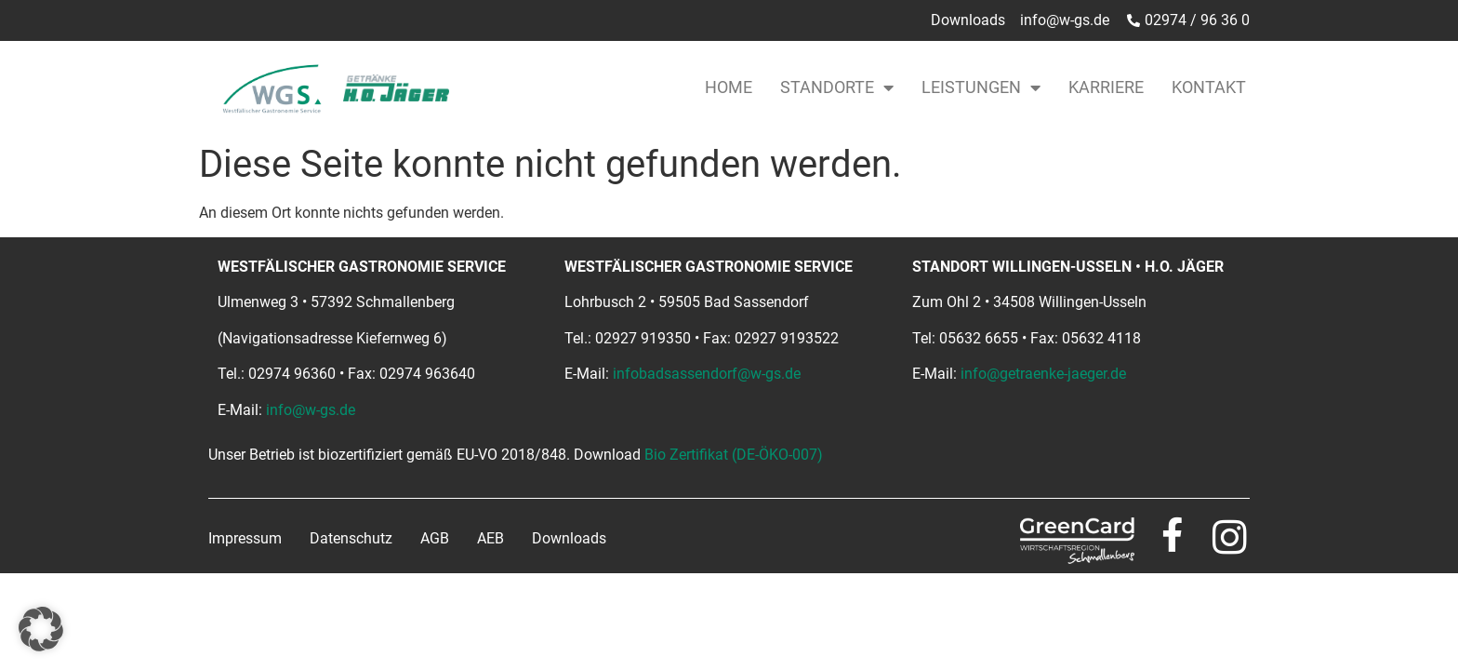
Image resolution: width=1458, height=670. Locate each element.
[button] (41, 629)
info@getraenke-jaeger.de (1043, 373)
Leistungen (980, 87)
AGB (434, 538)
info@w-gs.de (310, 410)
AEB (490, 538)
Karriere (1106, 87)
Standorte (837, 87)
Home (728, 87)
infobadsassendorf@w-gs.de (707, 373)
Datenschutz (351, 538)
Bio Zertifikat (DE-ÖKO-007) (733, 454)
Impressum (245, 538)
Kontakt (1209, 87)
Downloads (569, 538)
